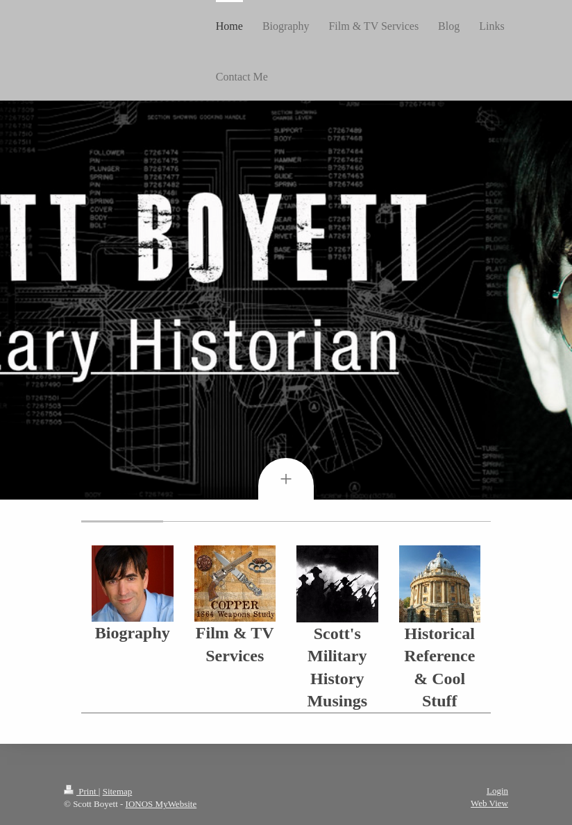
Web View (489, 803)
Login (497, 790)
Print (81, 791)
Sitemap (118, 791)
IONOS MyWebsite (161, 804)
